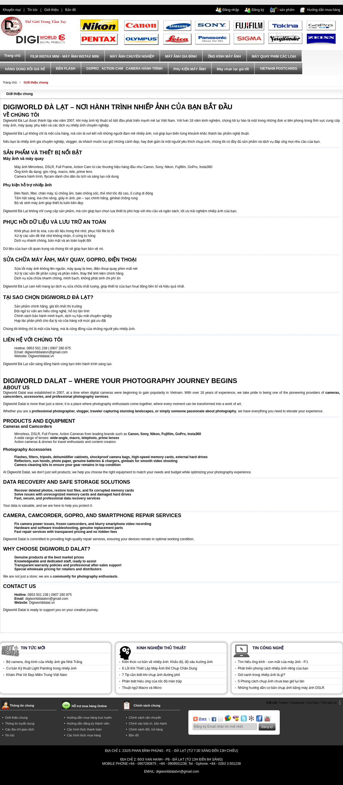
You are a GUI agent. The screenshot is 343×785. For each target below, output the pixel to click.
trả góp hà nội (262, 780)
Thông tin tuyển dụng (19, 723)
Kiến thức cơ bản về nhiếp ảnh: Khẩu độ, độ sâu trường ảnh (167, 662)
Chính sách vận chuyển (145, 717)
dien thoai (89, 10)
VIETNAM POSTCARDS (278, 69)
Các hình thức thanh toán (84, 729)
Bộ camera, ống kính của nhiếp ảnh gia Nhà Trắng (44, 662)
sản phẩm (285, 10)
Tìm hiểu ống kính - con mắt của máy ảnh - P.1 (273, 662)
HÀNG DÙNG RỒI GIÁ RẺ (25, 69)
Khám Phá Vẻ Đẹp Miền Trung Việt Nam (36, 675)
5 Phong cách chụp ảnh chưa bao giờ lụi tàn (271, 681)
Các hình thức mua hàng (84, 735)
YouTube (313, 702)
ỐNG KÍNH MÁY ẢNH (224, 56)
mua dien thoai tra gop (170, 780)
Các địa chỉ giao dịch (19, 729)
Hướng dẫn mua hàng (323, 10)
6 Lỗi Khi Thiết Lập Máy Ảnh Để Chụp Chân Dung (159, 668)
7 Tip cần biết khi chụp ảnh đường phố (151, 675)
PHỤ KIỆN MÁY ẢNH (189, 69)
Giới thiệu (51, 10)
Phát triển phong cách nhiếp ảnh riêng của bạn (273, 668)
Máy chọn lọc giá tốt (233, 69)
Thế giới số (329, 702)
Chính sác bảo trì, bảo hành (148, 723)
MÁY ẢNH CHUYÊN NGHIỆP (132, 56)
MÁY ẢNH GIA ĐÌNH (181, 56)
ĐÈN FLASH (65, 69)
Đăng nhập (230, 10)
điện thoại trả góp (137, 780)
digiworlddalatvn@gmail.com (46, 352)
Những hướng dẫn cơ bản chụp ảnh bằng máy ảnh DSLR (281, 688)
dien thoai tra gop (108, 780)
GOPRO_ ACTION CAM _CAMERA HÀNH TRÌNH (124, 69)
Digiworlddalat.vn (41, 356)
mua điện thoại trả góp (232, 780)
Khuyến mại (12, 10)
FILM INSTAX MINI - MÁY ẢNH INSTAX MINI (64, 56)
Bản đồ (70, 10)
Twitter (283, 702)
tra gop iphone (80, 780)
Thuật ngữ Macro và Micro (142, 688)
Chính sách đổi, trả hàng (146, 729)
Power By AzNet (171, 775)
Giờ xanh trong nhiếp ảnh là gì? (261, 675)
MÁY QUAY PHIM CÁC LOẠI (274, 56)
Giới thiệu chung (36, 82)
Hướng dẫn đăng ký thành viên (88, 723)
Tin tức (32, 10)
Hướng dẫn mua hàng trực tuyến (89, 717)
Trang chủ (10, 82)
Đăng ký (258, 10)
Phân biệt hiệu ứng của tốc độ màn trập (152, 681)
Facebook (297, 702)
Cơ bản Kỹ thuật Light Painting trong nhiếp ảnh (41, 668)
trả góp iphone (201, 780)
